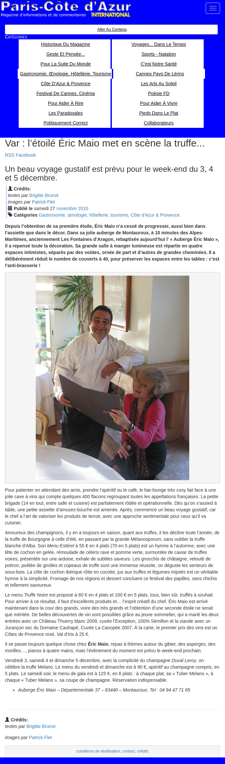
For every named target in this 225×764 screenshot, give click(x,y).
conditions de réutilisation (98, 751)
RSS (9, 155)
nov (66, 208)
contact (128, 751)
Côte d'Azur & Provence (155, 215)
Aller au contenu (112, 29)
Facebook (26, 155)
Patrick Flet (43, 202)
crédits (143, 751)
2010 (83, 208)
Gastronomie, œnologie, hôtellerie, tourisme (83, 215)
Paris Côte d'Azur (65, 9)
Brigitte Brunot (43, 195)
